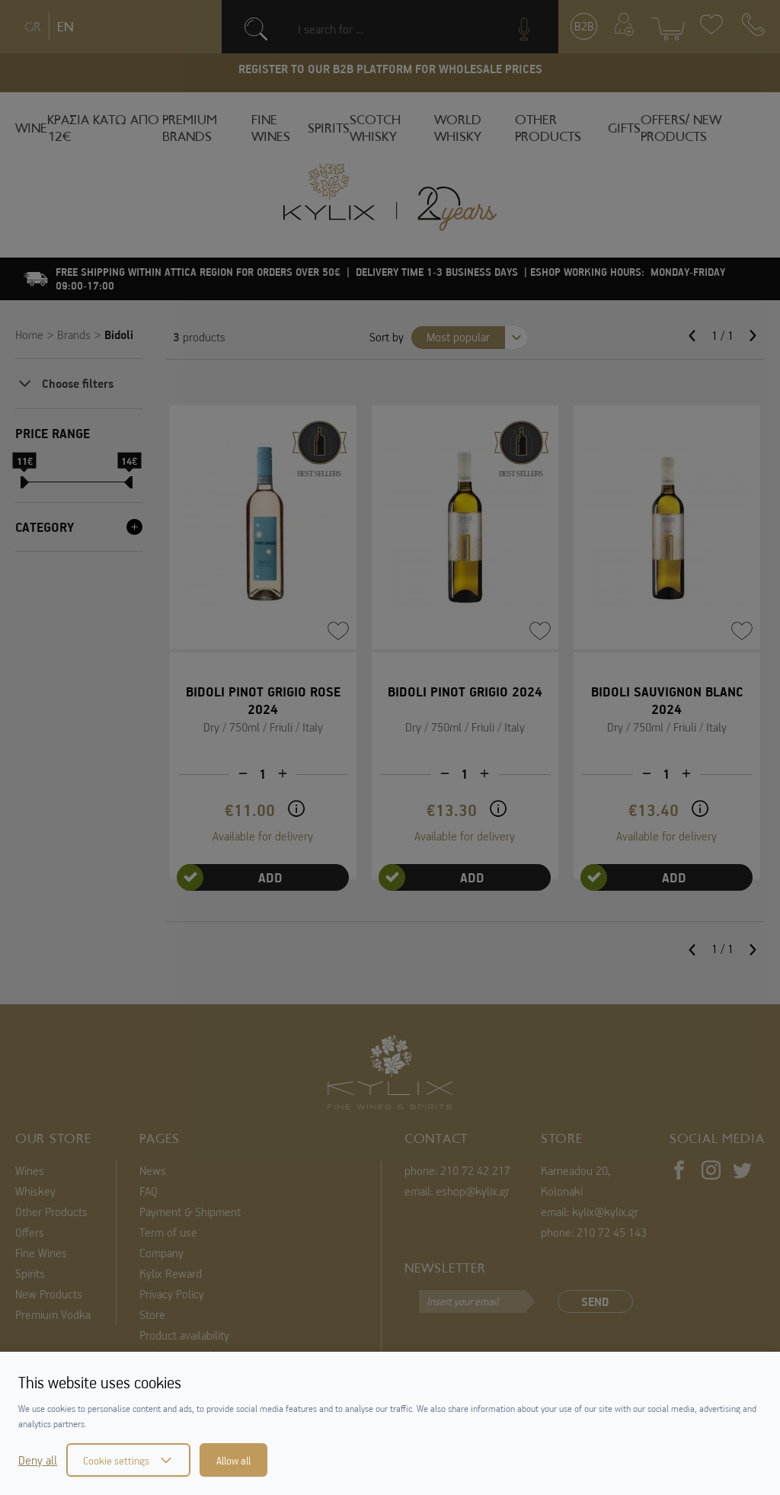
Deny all (37, 1460)
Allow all (233, 1460)
